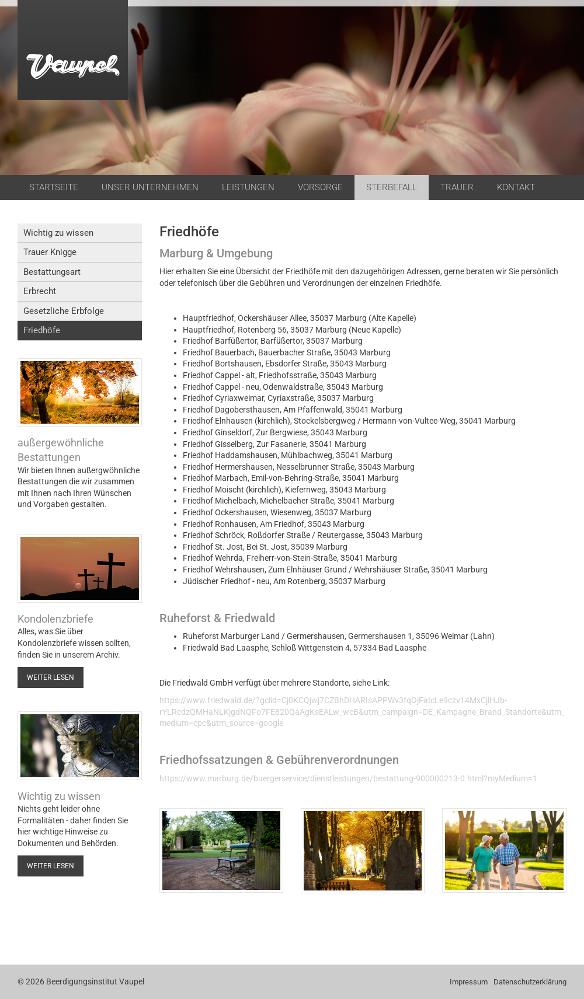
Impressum (469, 981)
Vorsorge (320, 187)
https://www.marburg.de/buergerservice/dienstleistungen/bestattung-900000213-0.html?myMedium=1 (348, 778)
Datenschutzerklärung (529, 981)
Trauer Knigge (50, 252)
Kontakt (516, 187)
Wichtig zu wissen (58, 233)
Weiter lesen (50, 677)
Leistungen (248, 187)
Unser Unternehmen (150, 187)
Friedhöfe (41, 330)
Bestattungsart (52, 272)
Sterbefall (391, 187)
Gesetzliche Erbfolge (63, 311)
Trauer (457, 187)
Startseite (53, 187)
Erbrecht (39, 291)
